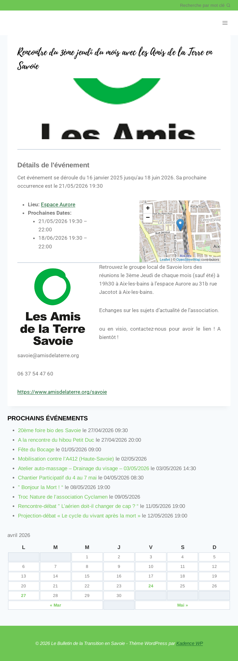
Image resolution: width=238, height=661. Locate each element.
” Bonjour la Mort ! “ (40, 487)
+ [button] (148, 208)
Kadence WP (189, 643)
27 (23, 595)
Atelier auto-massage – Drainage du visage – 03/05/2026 (83, 468)
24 (150, 586)
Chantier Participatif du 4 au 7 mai (57, 478)
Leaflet (165, 259)
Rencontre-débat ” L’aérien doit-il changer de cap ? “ (78, 506)
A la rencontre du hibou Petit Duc (56, 440)
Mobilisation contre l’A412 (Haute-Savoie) (66, 459)
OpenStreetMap (188, 259)
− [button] (148, 218)
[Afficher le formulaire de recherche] (205, 5)
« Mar (55, 605)
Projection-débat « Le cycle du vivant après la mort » (79, 516)
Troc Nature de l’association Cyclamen (63, 497)
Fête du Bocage (36, 450)
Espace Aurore (58, 204)
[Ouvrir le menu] (225, 23)
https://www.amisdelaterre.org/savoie (62, 392)
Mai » (182, 605)
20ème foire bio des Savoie (49, 430)
